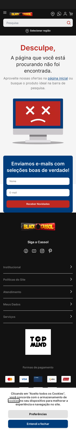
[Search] (69, 23)
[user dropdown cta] (65, 14)
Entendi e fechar (38, 423)
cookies (13, 400)
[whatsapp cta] (59, 14)
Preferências (38, 414)
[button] (38, 31)
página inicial (58, 78)
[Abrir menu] (6, 13)
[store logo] (21, 13)
